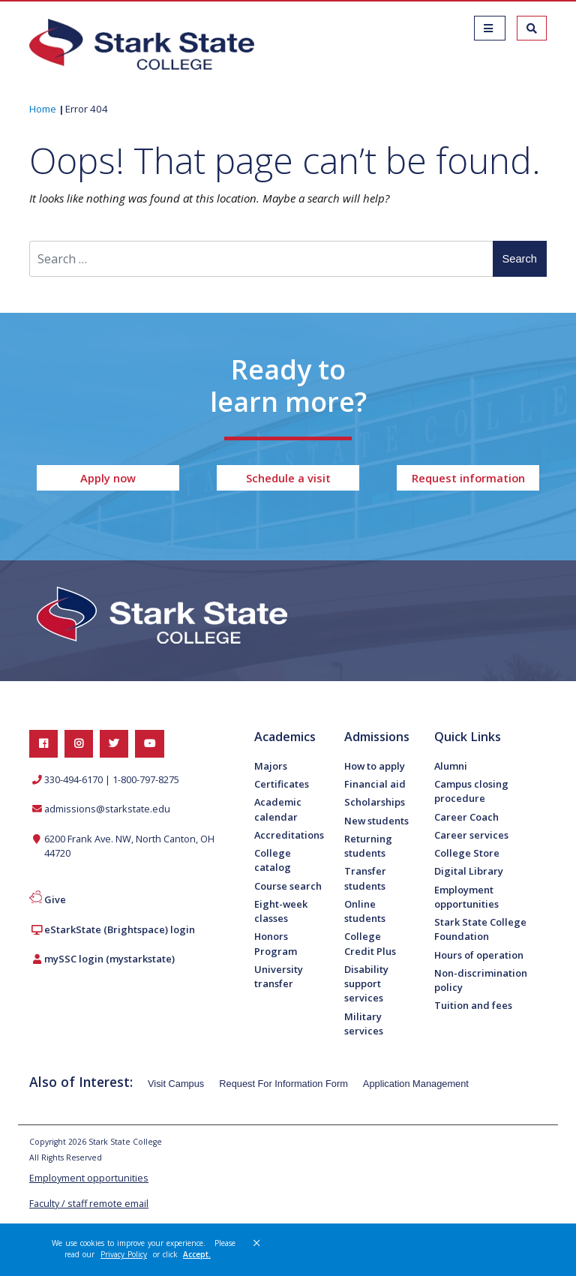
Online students (365, 911)
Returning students (368, 846)
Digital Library (468, 871)
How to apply (374, 766)
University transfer (278, 976)
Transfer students (365, 878)
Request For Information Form (283, 1083)
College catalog (272, 860)
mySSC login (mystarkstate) (109, 958)
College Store (467, 853)
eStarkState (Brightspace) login (119, 929)
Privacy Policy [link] (123, 1254)
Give (55, 899)
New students (376, 820)
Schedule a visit (288, 477)
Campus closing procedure (471, 791)
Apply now (108, 477)
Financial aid (375, 784)
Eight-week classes (281, 911)
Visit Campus (176, 1083)
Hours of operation (479, 955)
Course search (288, 886)
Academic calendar (278, 809)
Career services (471, 835)
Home (42, 109)
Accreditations (289, 835)
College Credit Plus (370, 943)
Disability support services (366, 983)
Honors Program (275, 943)
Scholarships (374, 802)
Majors (270, 766)
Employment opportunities (466, 897)
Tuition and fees (473, 1005)
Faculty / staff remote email (88, 1203)
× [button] (256, 1243)
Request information (468, 477)
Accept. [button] (197, 1254)
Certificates (281, 784)
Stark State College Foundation (480, 929)
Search (519, 259)
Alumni (450, 766)
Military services (363, 1023)
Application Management (416, 1083)
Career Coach (466, 817)
